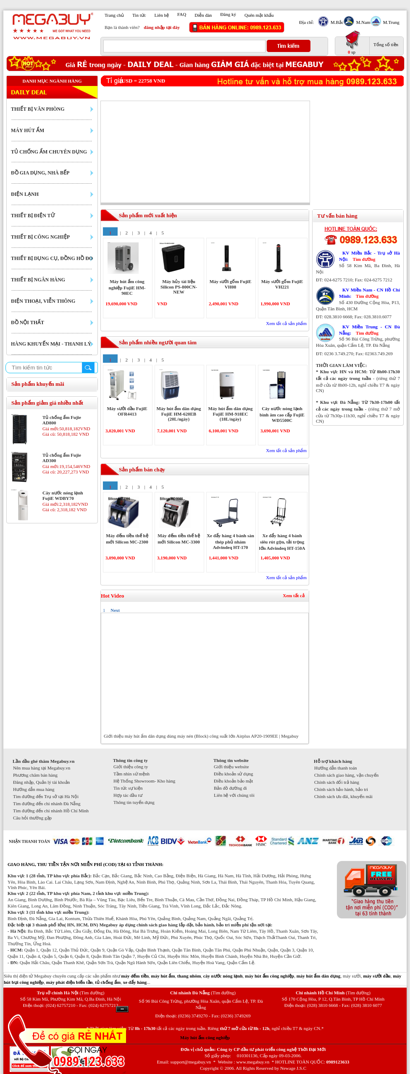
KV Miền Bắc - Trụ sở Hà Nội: (369, 256)
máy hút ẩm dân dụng (319, 975)
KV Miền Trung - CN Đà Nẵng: (369, 329)
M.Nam (362, 22)
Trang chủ (114, 15)
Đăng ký (228, 14)
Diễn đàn (203, 15)
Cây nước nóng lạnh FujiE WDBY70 (62, 495)
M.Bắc (336, 22)
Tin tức (139, 15)
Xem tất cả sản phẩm (286, 323)
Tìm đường (363, 259)
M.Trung (390, 22)
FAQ (181, 14)
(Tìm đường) (91, 992)
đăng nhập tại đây (162, 27)
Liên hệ (162, 15)
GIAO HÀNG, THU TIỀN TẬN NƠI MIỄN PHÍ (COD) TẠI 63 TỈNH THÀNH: (85, 864)
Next (115, 610)
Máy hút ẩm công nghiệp (205, 1037)
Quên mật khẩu (258, 15)
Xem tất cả (294, 595)
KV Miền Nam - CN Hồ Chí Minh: (369, 293)
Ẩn (122, 1009)
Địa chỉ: (306, 22)
